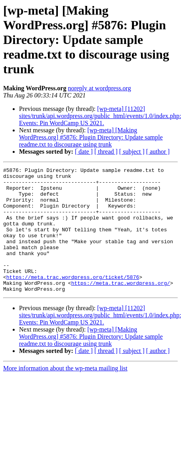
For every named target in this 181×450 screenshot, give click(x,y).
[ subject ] (132, 151)
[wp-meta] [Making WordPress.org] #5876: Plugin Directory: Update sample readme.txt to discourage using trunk (91, 137)
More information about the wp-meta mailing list (65, 393)
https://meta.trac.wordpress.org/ (120, 306)
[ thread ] (106, 151)
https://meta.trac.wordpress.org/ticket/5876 (72, 299)
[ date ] (84, 151)
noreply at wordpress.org (99, 88)
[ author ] (158, 151)
